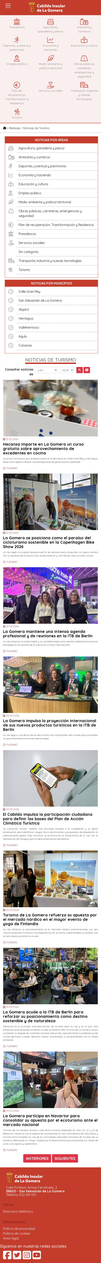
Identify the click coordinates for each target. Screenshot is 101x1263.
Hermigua (26, 318)
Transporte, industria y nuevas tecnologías (50, 261)
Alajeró (24, 309)
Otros (8, 1204)
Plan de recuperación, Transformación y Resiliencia (56, 225)
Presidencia (27, 234)
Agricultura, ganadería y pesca (41, 148)
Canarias (25, 345)
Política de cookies (16, 1233)
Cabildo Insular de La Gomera (47, 7)
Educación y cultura (33, 184)
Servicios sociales (32, 243)
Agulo (23, 336)
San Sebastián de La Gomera (40, 300)
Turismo (24, 270)
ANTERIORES (37, 1158)
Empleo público (30, 193)
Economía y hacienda (35, 175)
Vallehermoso (29, 327)
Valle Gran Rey (29, 291)
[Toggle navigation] (8, 5)
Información (14, 1221)
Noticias (15, 128)
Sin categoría (28, 252)
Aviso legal (11, 1238)
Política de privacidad (19, 1229)
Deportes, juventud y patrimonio (42, 166)
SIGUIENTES (65, 1158)
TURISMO (11, 468)
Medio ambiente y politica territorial (45, 202)
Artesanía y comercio (34, 157)
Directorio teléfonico (18, 1211)
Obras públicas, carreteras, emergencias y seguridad (50, 213)
